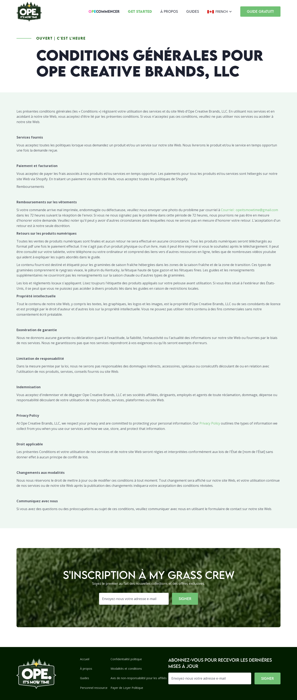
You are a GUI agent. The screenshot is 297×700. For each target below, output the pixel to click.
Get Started (140, 11)
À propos (169, 11)
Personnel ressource (93, 688)
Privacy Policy (209, 423)
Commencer (104, 11)
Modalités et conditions (126, 669)
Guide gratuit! (260, 11)
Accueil (84, 659)
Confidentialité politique (126, 659)
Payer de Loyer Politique (127, 688)
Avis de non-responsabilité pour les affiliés (139, 678)
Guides (192, 11)
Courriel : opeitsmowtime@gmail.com (249, 210)
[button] (219, 11)
